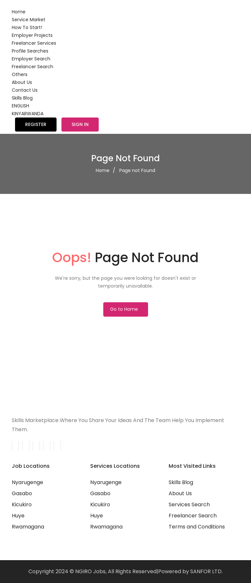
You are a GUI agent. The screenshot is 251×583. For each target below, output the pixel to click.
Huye (18, 515)
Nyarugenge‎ (106, 482)
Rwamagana (28, 526)
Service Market (28, 19)
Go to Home (124, 309)
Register (35, 124)
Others (19, 74)
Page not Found (137, 170)
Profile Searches (30, 51)
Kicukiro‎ (100, 504)
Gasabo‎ (100, 493)
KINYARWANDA (27, 113)
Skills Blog (22, 98)
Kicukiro (22, 504)
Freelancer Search (32, 66)
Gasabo (22, 493)
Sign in (80, 124)
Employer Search (31, 58)
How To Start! (27, 27)
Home (18, 11)
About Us (22, 82)
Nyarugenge (27, 482)
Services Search (189, 504)
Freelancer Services (34, 43)
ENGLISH (20, 105)
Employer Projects (32, 35)
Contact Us (25, 90)
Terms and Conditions (197, 526)
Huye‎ (96, 515)
